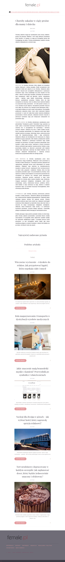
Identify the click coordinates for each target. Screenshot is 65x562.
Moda (19, 12)
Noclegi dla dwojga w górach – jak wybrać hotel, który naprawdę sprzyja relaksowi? (32, 420)
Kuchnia (23, 12)
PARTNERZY (25, 545)
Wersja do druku (32, 251)
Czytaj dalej (20, 308)
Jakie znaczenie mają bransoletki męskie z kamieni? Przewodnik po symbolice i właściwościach (32, 371)
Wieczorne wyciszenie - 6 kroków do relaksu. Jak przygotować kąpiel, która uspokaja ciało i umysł (32, 265)
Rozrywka (47, 12)
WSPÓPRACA (10, 545)
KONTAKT (18, 545)
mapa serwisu (20, 547)
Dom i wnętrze (40, 12)
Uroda (34, 12)
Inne (58, 12)
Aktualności (14, 12)
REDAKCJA (34, 545)
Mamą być (54, 12)
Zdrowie (29, 12)
